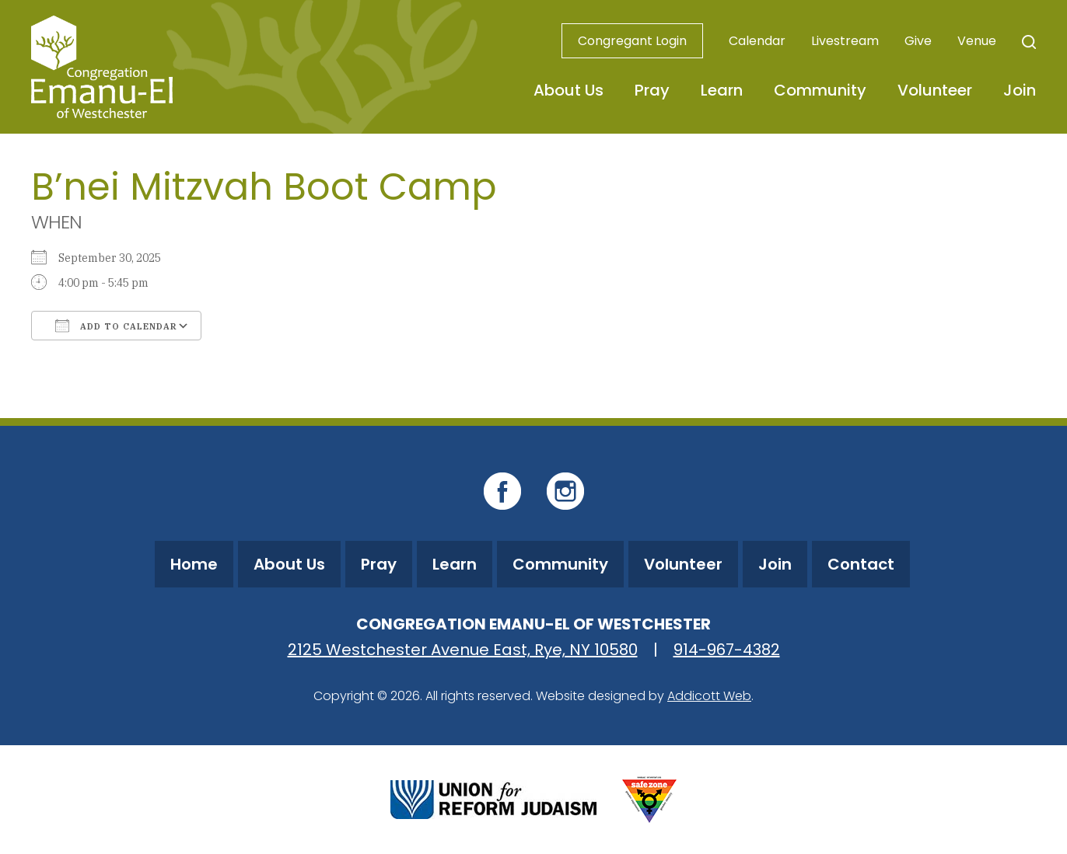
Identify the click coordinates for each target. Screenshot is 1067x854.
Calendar (757, 41)
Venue (976, 41)
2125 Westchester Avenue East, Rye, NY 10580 (463, 650)
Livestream (845, 41)
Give (918, 41)
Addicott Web (709, 696)
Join (1019, 90)
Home (194, 564)
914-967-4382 (726, 650)
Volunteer (934, 90)
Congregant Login (632, 41)
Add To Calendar (116, 326)
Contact (860, 564)
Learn (722, 90)
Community (820, 90)
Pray (652, 90)
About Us (568, 90)
